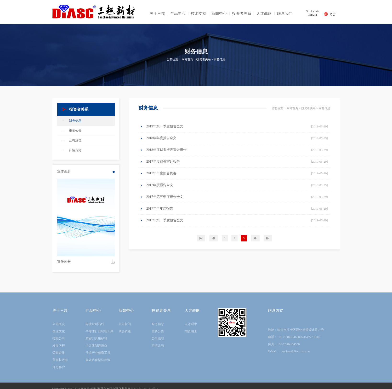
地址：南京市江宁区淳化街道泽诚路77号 (296, 330)
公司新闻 (125, 324)
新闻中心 (219, 13)
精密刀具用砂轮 (96, 338)
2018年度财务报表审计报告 (166, 150)
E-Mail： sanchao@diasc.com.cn (289, 351)
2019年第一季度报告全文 (164, 126)
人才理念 (191, 324)
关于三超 (157, 13)
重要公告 (75, 130)
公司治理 (75, 140)
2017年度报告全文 (159, 185)
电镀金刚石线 (94, 324)
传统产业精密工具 (97, 353)
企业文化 (58, 331)
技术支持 (198, 13)
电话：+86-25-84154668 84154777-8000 (294, 337)
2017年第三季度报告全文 (164, 197)
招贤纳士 (191, 331)
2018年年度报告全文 (161, 138)
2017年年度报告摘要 (161, 173)
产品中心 (178, 13)
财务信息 (219, 59)
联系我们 (284, 13)
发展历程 (58, 345)
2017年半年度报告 (159, 208)
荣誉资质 (58, 353)
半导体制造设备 (96, 345)
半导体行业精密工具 (99, 331)
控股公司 (58, 338)
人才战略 (264, 13)
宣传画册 (64, 261)
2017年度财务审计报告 (163, 161)
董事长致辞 (60, 360)
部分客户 (58, 367)
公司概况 (58, 324)
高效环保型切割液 (97, 360)
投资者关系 (241, 13)
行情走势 (75, 150)
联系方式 (275, 311)
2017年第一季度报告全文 (164, 220)
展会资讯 (125, 331)
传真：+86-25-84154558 (284, 344)
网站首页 (187, 59)
